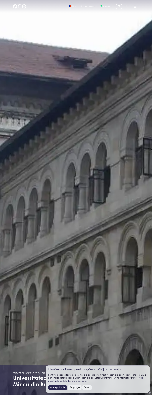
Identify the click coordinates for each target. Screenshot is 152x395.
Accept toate (57, 387)
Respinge (75, 387)
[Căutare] (126, 6)
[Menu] (135, 6)
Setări (87, 387)
